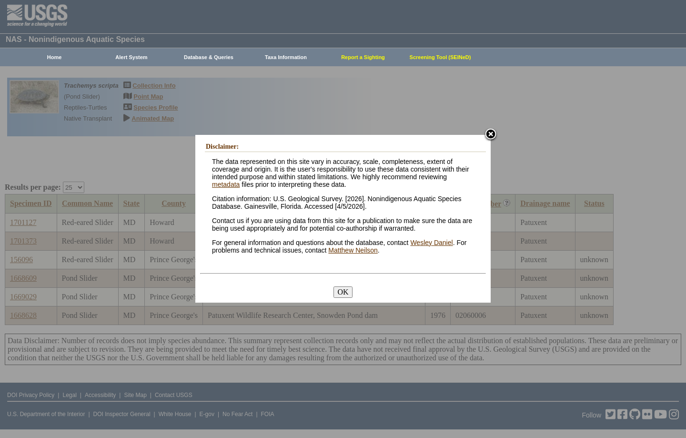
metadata (226, 184)
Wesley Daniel (431, 242)
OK (342, 292)
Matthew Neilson (353, 250)
